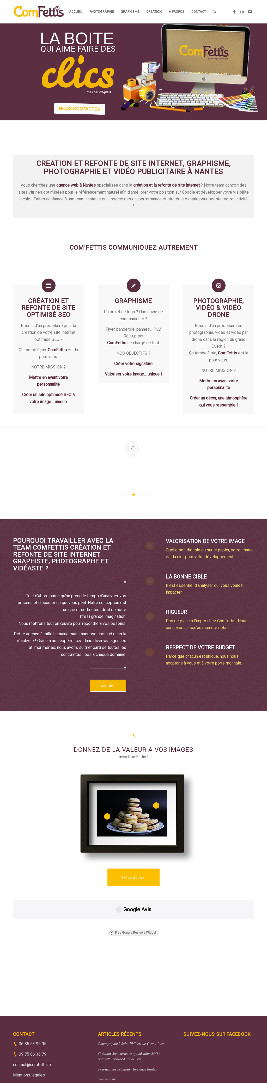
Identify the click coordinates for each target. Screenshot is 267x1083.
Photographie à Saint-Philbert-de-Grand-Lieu (130, 1006)
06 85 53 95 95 (32, 1005)
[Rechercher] (214, 11)
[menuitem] (76, 11)
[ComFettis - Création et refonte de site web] (38, 11)
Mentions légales (29, 1037)
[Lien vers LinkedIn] (242, 11)
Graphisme (133, 301)
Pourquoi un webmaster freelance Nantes (127, 1031)
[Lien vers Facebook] (234, 11)
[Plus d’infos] (133, 877)
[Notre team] (108, 686)
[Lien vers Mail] (250, 11)
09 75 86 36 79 (32, 1016)
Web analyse (107, 1041)
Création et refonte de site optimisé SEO (48, 307)
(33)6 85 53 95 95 (139, 1068)
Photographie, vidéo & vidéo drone (218, 307)
